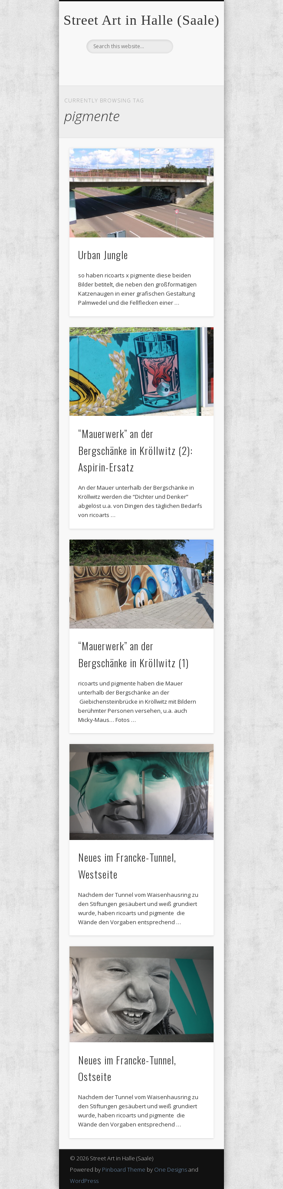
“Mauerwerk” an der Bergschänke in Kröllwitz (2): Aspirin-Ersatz (135, 450)
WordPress (84, 1181)
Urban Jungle (103, 254)
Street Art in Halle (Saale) (141, 20)
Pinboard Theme (123, 1169)
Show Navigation (192, 78)
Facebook (140, 68)
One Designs (170, 1169)
